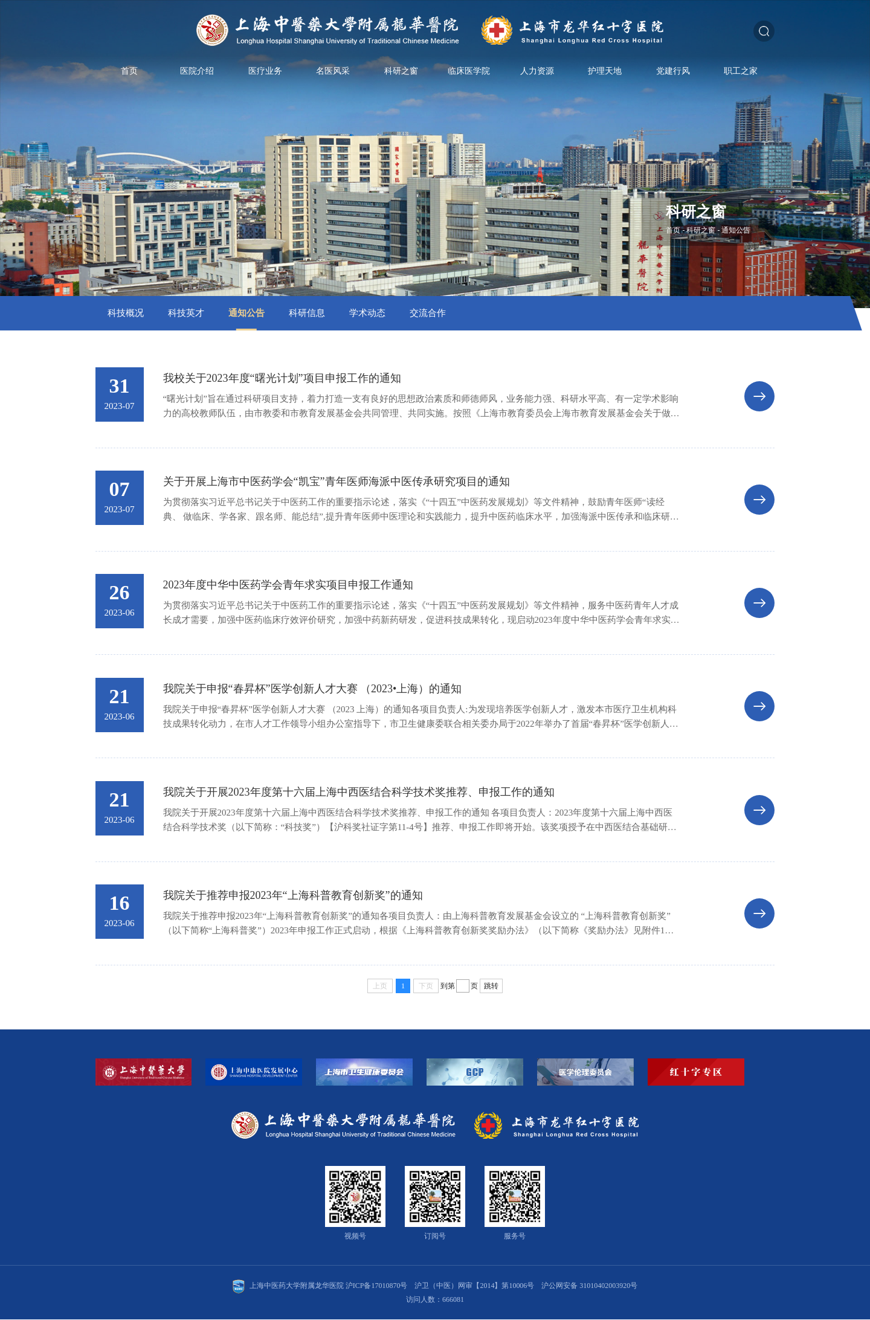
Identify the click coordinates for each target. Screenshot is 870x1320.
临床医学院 (469, 77)
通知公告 (735, 230)
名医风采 (333, 77)
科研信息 (307, 313)
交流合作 (428, 313)
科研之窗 (401, 77)
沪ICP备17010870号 (377, 1286)
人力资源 (537, 77)
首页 (129, 77)
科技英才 (186, 313)
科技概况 (126, 313)
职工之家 (741, 77)
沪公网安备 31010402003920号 (590, 1286)
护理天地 (605, 77)
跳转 (491, 986)
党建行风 (673, 77)
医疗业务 (265, 77)
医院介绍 (197, 77)
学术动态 (367, 313)
